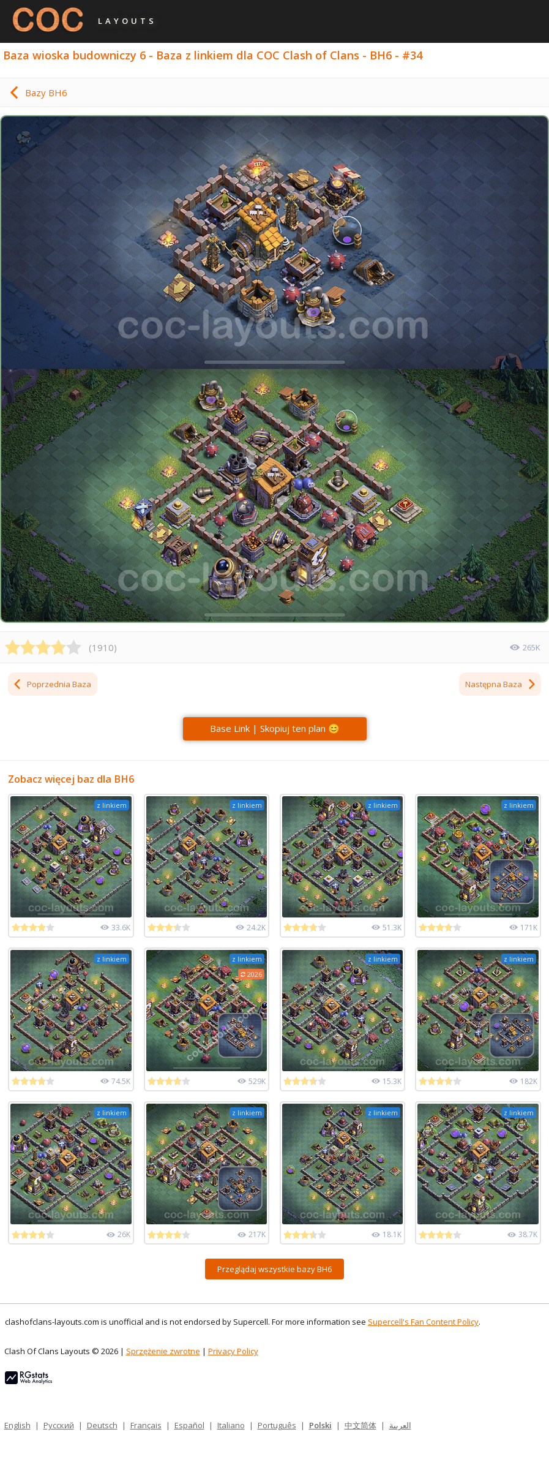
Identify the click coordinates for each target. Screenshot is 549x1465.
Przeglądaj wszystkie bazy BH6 (274, 1269)
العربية (400, 1425)
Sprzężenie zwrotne (163, 1351)
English (17, 1425)
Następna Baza (501, 684)
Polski (320, 1425)
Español (189, 1425)
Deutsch (102, 1425)
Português (277, 1425)
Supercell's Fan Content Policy (423, 1321)
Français (146, 1425)
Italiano (231, 1425)
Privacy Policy (233, 1351)
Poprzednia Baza (51, 684)
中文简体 (360, 1425)
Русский (58, 1425)
